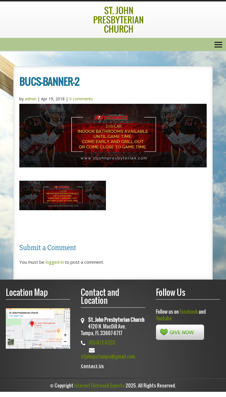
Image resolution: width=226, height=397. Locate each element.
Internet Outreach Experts (99, 385)
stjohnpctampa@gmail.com (108, 356)
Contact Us (92, 366)
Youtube (164, 318)
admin (30, 98)
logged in (55, 262)
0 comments (81, 98)
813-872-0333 (102, 342)
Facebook (189, 311)
